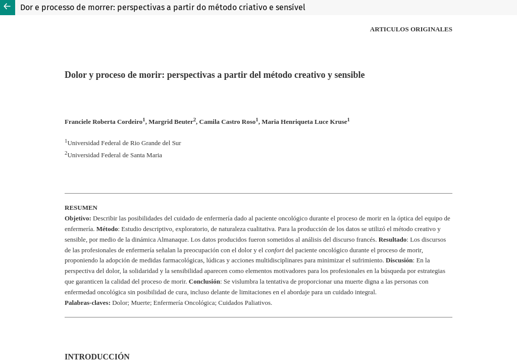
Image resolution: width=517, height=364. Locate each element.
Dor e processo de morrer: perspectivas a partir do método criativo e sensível (162, 7)
